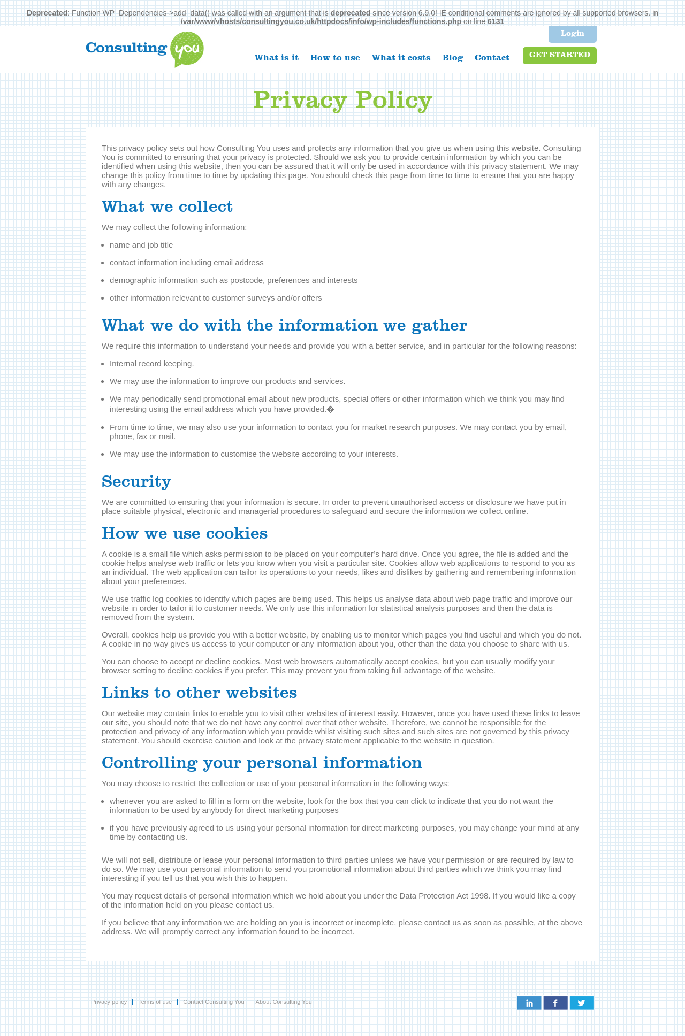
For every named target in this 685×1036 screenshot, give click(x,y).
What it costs (401, 58)
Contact (492, 58)
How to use (335, 58)
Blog (453, 58)
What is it (277, 58)
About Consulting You (284, 1002)
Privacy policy (109, 1002)
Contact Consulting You (213, 1002)
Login (572, 34)
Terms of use (155, 1002)
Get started (559, 55)
